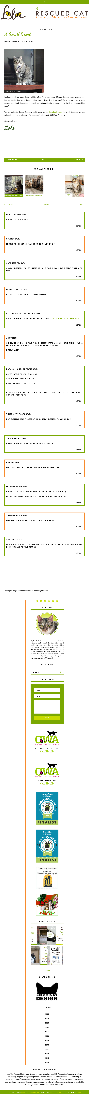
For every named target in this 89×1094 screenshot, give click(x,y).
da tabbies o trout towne (19, 369)
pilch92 (10, 462)
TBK (79, 1092)
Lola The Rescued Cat (30, 1092)
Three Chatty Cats (15, 414)
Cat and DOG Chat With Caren (20, 314)
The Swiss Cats (13, 438)
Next (82, 204)
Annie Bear (11, 540)
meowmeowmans (14, 487)
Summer (10, 239)
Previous (8, 204)
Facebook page (55, 112)
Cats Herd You (13, 263)
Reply (78, 226)
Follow (47, 971)
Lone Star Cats (13, 215)
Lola (44, 160)
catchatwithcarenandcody (66, 319)
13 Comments (11, 160)
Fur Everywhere (14, 290)
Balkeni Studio (56, 1092)
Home (46, 204)
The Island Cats (14, 515)
